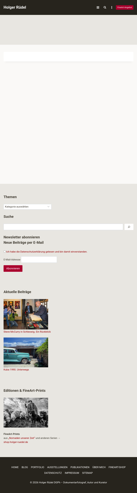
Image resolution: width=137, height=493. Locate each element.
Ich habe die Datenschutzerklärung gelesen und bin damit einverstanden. (46, 251)
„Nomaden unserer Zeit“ (21, 437)
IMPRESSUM (72, 472)
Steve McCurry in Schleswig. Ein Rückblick (27, 331)
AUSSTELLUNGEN (57, 467)
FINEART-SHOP (117, 467)
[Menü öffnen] (98, 7)
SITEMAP (87, 472)
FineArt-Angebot (124, 7)
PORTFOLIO (37, 467)
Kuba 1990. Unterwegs (16, 369)
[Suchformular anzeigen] (105, 7)
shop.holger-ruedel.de (16, 442)
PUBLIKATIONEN (79, 467)
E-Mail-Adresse (12, 259)
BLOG (25, 467)
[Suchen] (129, 227)
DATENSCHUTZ (53, 472)
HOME (15, 467)
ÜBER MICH (99, 467)
